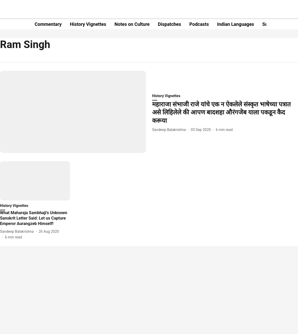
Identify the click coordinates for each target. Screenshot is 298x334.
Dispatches (169, 24)
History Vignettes (88, 24)
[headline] (225, 112)
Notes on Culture (132, 24)
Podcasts (199, 24)
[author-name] (170, 130)
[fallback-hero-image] (73, 112)
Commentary (48, 24)
